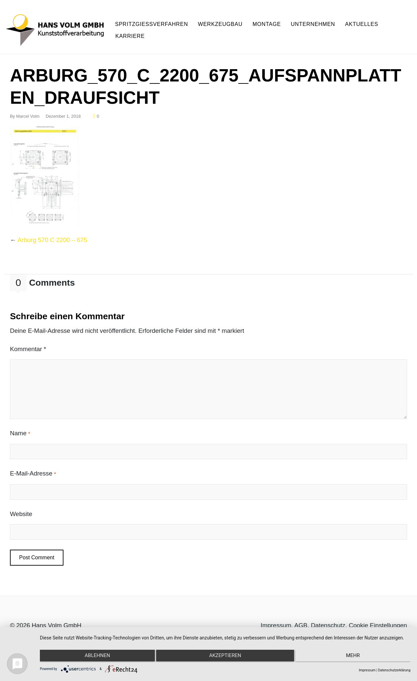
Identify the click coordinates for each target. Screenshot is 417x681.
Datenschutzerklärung (394, 670)
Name (20, 430)
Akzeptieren (225, 657)
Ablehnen (95, 657)
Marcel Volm (28, 113)
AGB (300, 622)
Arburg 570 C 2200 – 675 (52, 236)
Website (21, 510)
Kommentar (28, 346)
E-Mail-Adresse (33, 470)
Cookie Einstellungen (378, 622)
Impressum (276, 622)
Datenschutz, (330, 622)
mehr (355, 657)
